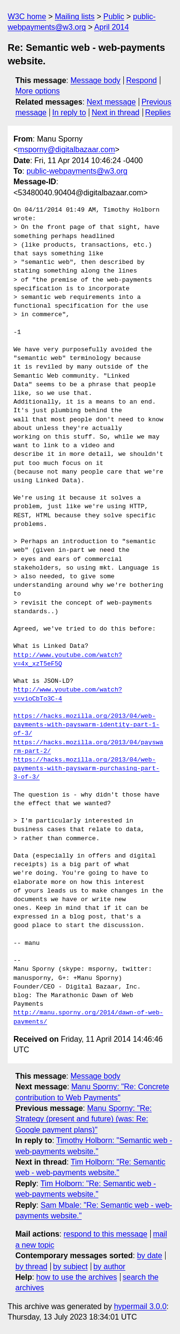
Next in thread (116, 112)
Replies (157, 112)
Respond (141, 80)
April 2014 (111, 27)
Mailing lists (75, 16)
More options (37, 91)
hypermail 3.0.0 (140, 1306)
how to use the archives (76, 1277)
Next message (111, 102)
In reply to (69, 112)
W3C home (27, 16)
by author (109, 1267)
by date (149, 1255)
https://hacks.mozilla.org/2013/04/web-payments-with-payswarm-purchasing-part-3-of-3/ (86, 769)
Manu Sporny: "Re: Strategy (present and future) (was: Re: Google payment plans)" (83, 1119)
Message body (95, 80)
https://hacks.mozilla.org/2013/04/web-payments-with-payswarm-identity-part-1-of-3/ (86, 725)
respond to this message (105, 1234)
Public (113, 16)
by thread (31, 1267)
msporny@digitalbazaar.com (66, 149)
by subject (70, 1267)
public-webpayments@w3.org (76, 171)
